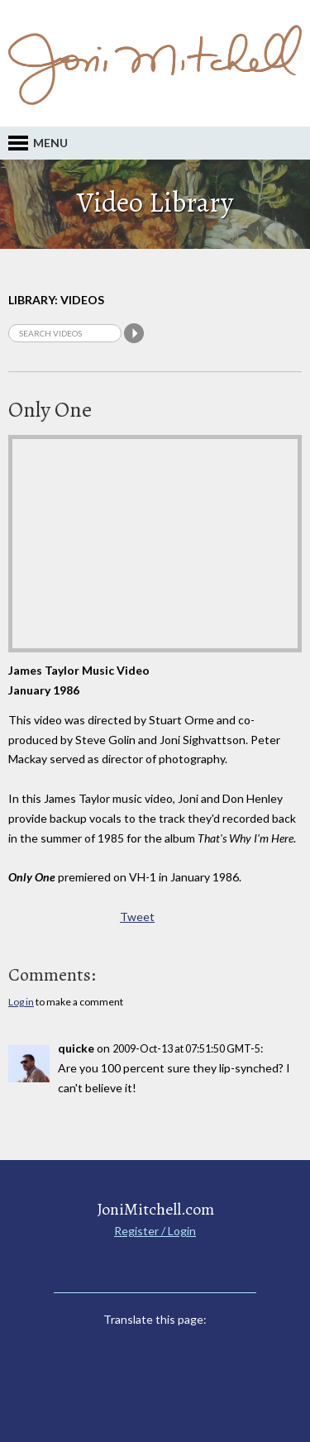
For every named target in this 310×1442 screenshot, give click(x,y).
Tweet (137, 917)
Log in (21, 1002)
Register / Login (155, 1231)
